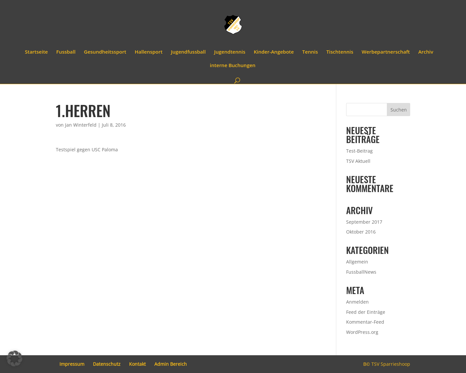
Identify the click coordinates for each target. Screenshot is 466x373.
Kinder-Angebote (274, 52)
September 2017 (364, 222)
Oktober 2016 (361, 232)
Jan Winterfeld (81, 125)
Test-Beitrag (359, 151)
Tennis (310, 52)
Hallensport (149, 52)
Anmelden (357, 302)
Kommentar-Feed (365, 322)
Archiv (425, 52)
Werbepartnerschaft (386, 52)
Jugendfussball (188, 52)
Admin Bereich (170, 364)
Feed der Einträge (365, 312)
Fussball (66, 52)
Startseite (36, 52)
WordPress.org (362, 332)
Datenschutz (107, 364)
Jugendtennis (229, 52)
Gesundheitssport (105, 52)
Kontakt (137, 364)
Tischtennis (339, 52)
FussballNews (361, 272)
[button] (14, 358)
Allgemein (357, 262)
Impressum (71, 364)
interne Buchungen (232, 65)
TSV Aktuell (358, 161)
